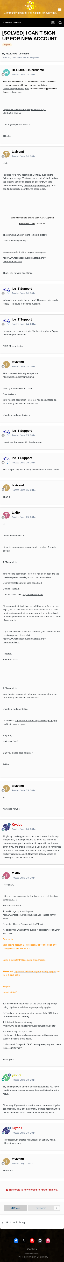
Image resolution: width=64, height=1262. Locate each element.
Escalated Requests (29, 57)
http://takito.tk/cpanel (33, 594)
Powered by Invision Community (32, 1257)
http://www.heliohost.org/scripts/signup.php (36, 720)
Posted (23, 74)
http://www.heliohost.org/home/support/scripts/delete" (30, 1026)
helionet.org (15, 92)
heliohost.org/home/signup (16, 88)
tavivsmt (18, 151)
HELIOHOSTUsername (17, 53)
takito (16, 512)
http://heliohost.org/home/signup (43, 331)
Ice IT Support (22, 288)
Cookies (32, 1249)
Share (15, 1208)
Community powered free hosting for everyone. (30, 12)
